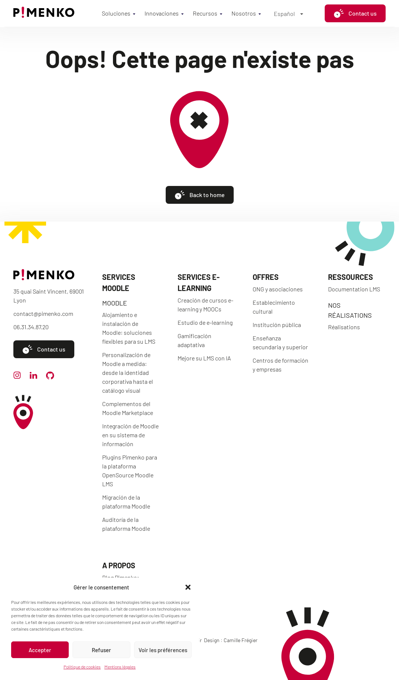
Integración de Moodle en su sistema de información (130, 434)
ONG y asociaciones (278, 288)
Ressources (350, 276)
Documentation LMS (354, 288)
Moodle (114, 303)
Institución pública (277, 324)
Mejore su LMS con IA (204, 358)
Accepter (40, 650)
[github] (50, 376)
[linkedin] (33, 376)
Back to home (200, 194)
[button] (188, 587)
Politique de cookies (82, 666)
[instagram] (17, 376)
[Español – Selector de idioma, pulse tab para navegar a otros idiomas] (288, 13)
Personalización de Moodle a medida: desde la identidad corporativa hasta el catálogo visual (127, 372)
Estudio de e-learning (205, 322)
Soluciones (116, 13)
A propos (118, 565)
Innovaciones (162, 13)
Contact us (355, 13)
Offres (266, 276)
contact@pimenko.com (43, 313)
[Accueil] (43, 15)
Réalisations (344, 326)
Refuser (101, 650)
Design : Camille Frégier (230, 640)
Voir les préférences (163, 650)
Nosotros (243, 13)
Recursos (205, 13)
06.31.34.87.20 (31, 326)
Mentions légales (120, 666)
